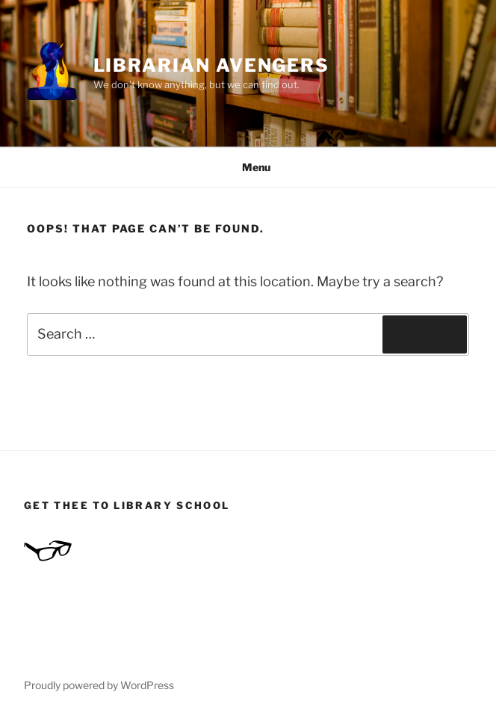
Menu (248, 167)
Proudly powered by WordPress (99, 685)
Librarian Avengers (211, 65)
